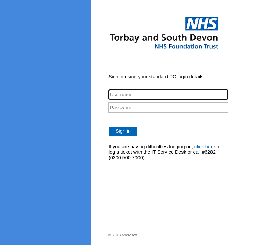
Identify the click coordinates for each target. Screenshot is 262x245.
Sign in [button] (123, 131)
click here (204, 146)
